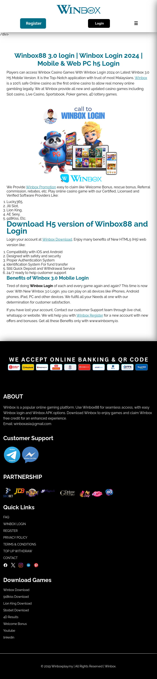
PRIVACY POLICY (15, 537)
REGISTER (10, 531)
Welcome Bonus (15, 624)
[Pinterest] (36, 566)
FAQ (6, 517)
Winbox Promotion (41, 187)
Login (99, 23)
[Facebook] (5, 566)
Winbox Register (89, 315)
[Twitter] (13, 566)
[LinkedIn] (28, 566)
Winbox (141, 78)
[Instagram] (21, 566)
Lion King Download (17, 603)
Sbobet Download (16, 610)
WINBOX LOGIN (14, 524)
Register (34, 23)
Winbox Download (57, 239)
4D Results (10, 617)
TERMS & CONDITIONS (19, 544)
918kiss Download (16, 596)
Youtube (9, 630)
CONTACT (10, 558)
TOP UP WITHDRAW (17, 551)
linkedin (8, 637)
